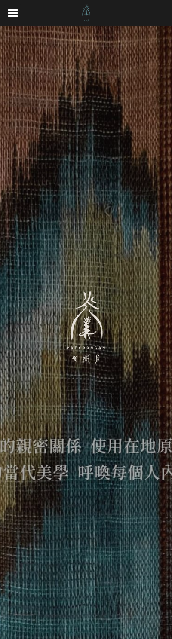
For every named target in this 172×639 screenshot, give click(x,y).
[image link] (86, 12)
